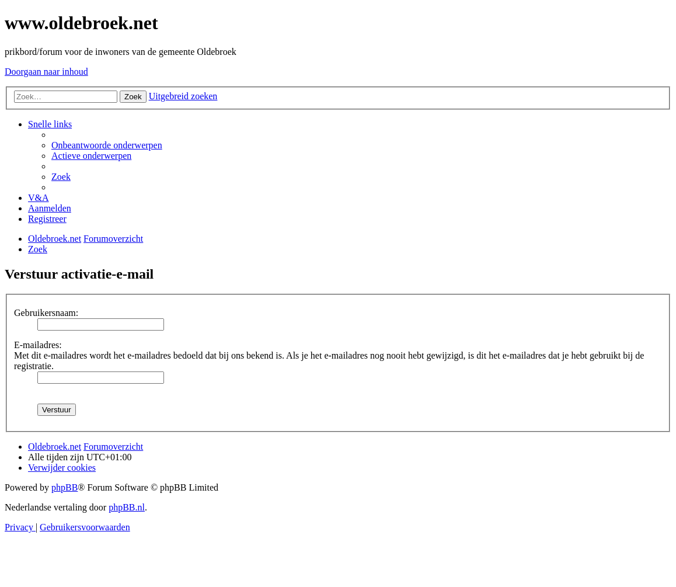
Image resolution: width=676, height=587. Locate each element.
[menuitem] (106, 145)
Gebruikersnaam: (46, 313)
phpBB (64, 487)
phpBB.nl (127, 507)
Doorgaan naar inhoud (46, 72)
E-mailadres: (38, 345)
